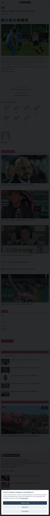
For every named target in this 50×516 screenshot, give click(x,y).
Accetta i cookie (25, 503)
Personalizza (25, 511)
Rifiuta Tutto (25, 507)
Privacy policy (24, 498)
